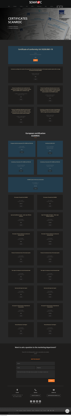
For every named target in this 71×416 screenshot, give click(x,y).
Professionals (39, 6)
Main (9, 6)
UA (59, 6)
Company (14, 6)
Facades (21, 6)
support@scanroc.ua (54, 395)
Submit (51, 380)
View (35, 60)
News (46, 6)
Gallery (32, 6)
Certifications (29, 410)
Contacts (51, 6)
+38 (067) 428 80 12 (60, 5)
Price (27, 6)
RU (62, 6)
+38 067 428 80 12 (35, 395)
